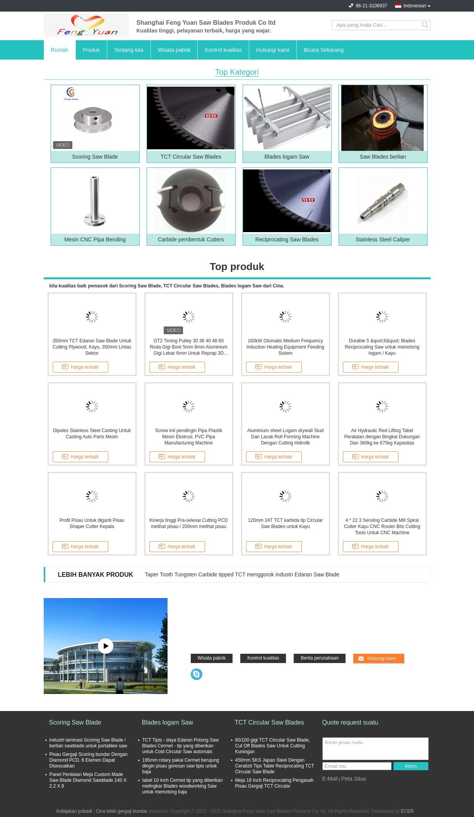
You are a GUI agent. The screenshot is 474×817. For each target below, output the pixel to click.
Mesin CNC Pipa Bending (95, 239)
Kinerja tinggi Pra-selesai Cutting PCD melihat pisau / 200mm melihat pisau (188, 523)
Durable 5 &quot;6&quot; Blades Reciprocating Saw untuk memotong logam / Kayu (382, 347)
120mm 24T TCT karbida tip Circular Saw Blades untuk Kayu (285, 523)
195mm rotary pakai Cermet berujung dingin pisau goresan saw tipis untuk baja (180, 765)
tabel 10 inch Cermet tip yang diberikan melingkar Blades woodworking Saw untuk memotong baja (182, 786)
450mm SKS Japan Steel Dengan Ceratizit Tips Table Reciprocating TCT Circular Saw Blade (274, 765)
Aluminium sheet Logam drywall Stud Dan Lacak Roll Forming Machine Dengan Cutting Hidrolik (285, 437)
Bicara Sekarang (324, 50)
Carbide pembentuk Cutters (191, 239)
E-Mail (330, 779)
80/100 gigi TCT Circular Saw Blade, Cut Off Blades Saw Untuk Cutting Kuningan (272, 745)
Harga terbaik (80, 367)
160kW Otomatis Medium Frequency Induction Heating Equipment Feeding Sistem (285, 347)
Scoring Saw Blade (95, 157)
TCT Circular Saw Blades (191, 157)
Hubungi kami (272, 50)
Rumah (59, 50)
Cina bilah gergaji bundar (121, 811)
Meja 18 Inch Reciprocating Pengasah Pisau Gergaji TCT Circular (274, 783)
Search (426, 25)
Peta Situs (353, 779)
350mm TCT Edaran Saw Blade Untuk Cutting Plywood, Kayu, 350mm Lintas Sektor (92, 347)
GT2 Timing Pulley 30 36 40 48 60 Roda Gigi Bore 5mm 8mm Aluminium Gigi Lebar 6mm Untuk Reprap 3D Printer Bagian (189, 347)
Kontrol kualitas (223, 50)
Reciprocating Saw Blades (286, 239)
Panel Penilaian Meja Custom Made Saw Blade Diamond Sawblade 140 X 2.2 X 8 (88, 780)
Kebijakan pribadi (74, 811)
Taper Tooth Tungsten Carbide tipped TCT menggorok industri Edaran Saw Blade (242, 574)
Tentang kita (129, 50)
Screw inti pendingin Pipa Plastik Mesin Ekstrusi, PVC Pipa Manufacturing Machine (188, 437)
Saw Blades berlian (383, 157)
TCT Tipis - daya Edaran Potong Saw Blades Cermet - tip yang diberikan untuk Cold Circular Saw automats (180, 745)
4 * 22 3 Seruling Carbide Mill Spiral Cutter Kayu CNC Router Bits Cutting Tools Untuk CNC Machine (382, 526)
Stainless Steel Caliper (383, 239)
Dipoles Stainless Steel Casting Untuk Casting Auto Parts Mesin (92, 433)
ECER (407, 811)
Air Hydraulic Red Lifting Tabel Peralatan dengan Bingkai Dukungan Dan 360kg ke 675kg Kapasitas (382, 437)
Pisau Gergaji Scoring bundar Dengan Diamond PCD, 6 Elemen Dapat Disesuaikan (89, 760)
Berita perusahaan (320, 658)
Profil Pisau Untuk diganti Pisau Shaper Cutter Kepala (92, 523)
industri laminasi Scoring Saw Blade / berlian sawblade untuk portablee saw (88, 743)
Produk (91, 50)
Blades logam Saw (287, 157)
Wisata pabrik (174, 50)
